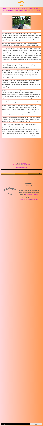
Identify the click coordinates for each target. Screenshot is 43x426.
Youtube (37, 199)
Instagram (33, 199)
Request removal (27, 164)
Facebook (22, 199)
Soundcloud (27, 199)
